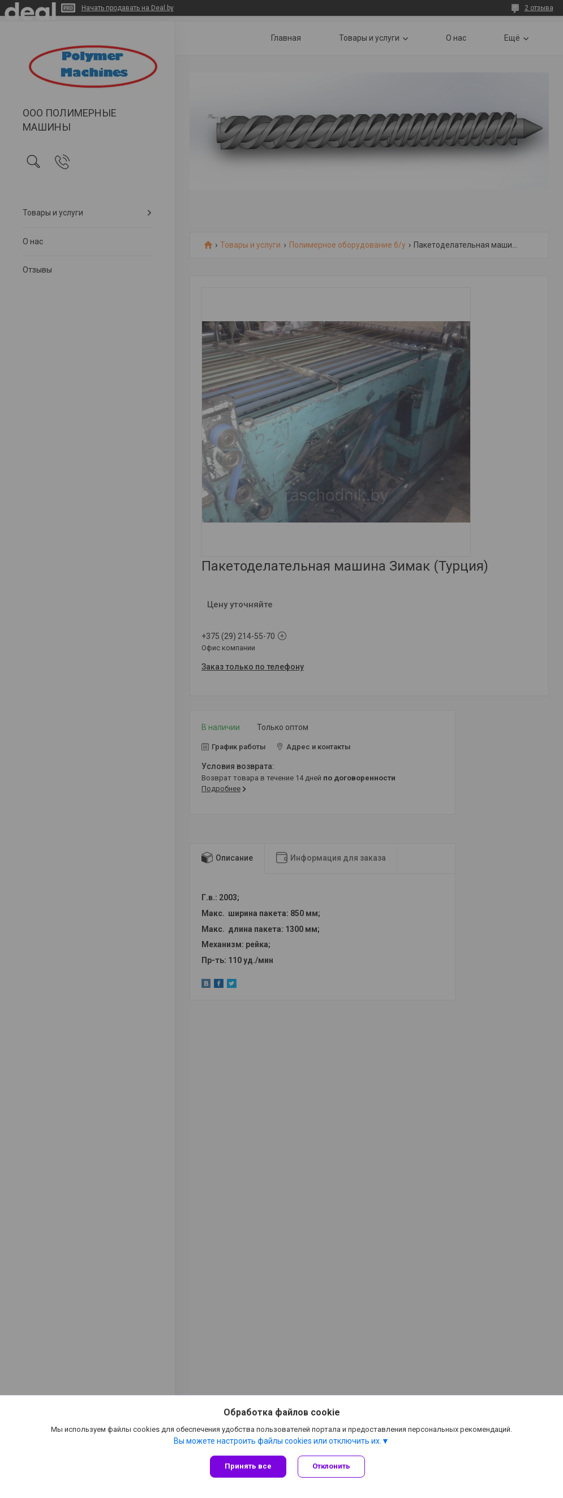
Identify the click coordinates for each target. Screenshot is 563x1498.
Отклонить (331, 1466)
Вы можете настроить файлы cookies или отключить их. (277, 1440)
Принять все (248, 1466)
